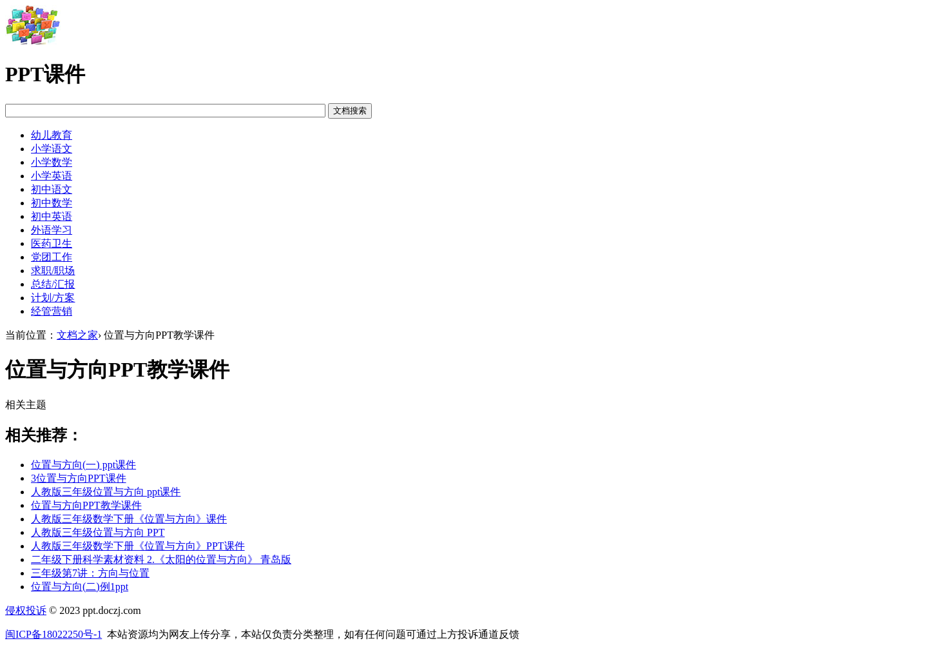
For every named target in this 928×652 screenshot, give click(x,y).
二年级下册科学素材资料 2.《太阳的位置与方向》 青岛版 (161, 559)
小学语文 (51, 148)
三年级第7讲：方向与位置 (90, 573)
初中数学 (51, 202)
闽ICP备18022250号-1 (53, 634)
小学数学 (51, 162)
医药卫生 (51, 243)
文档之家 (77, 335)
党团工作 (51, 257)
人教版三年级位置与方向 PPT (98, 532)
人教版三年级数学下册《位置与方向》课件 (129, 518)
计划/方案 (53, 297)
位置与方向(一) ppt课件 (83, 464)
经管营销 (51, 311)
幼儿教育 (51, 135)
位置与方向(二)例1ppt (79, 586)
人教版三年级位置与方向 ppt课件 (105, 491)
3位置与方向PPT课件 (78, 478)
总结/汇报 (53, 284)
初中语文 (51, 189)
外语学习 (51, 229)
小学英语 (51, 175)
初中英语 (51, 216)
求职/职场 (53, 270)
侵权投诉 (25, 610)
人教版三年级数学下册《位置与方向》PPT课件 (138, 545)
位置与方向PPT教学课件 (86, 505)
